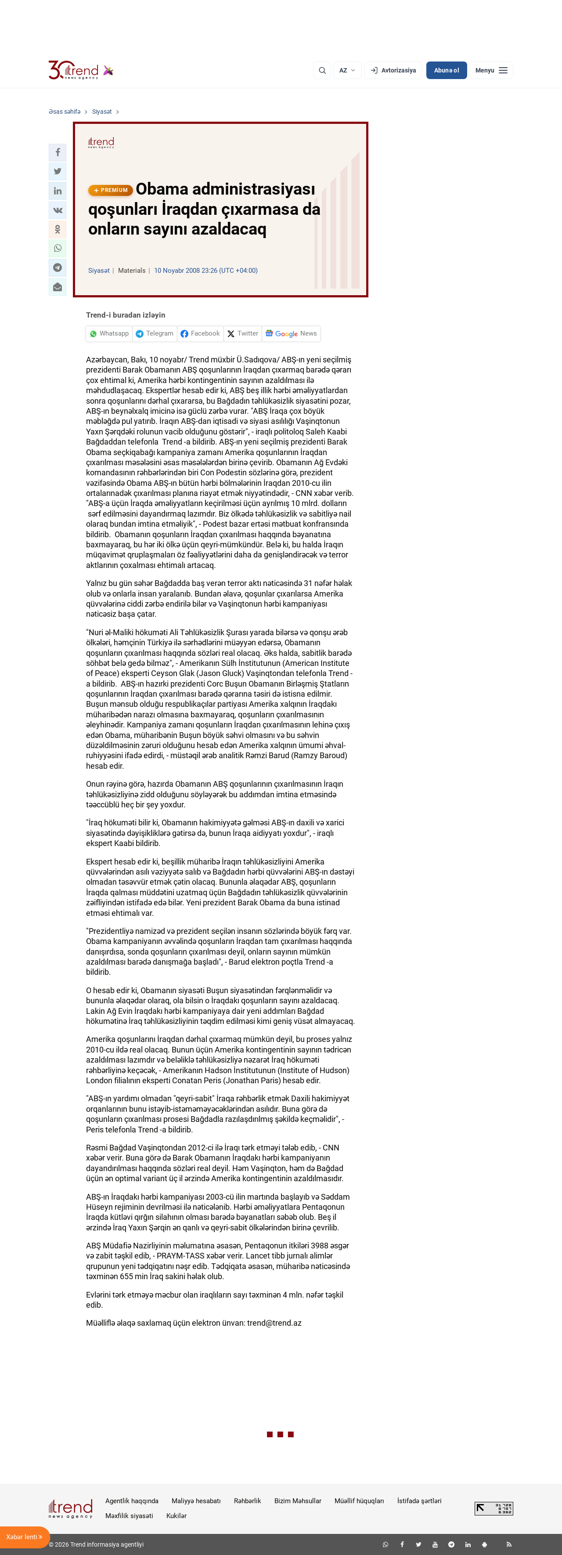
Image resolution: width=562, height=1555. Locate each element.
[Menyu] (491, 70)
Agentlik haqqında (132, 1501)
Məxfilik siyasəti (129, 1516)
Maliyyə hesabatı (196, 1501)
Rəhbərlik (247, 1501)
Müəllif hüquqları (359, 1501)
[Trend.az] (81, 70)
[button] (57, 152)
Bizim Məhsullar (297, 1501)
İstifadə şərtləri (419, 1501)
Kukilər (176, 1516)
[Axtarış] (322, 70)
